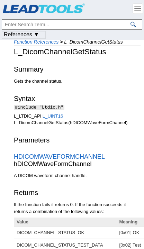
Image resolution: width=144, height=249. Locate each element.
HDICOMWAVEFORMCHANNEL (59, 157)
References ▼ (21, 34)
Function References (36, 42)
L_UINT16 (53, 116)
